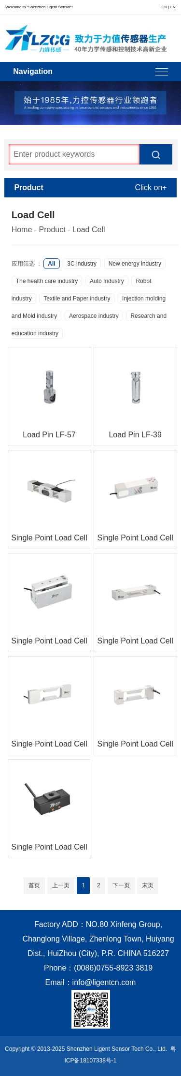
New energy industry (135, 263)
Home (22, 229)
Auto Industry (107, 281)
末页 (147, 885)
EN (173, 7)
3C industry (82, 263)
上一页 (61, 885)
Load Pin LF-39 (135, 435)
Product (52, 229)
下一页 (121, 885)
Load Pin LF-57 (49, 435)
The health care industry (47, 281)
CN (164, 7)
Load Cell (88, 229)
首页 (34, 885)
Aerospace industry (94, 316)
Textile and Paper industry (76, 298)
